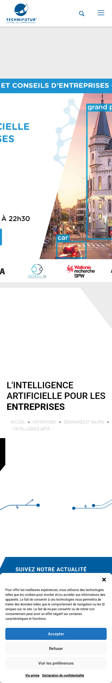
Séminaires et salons (84, 422)
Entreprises (45, 422)
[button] (104, 579)
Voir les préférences (56, 663)
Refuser (56, 648)
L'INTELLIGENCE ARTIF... (32, 429)
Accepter (56, 634)
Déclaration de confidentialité (63, 675)
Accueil (18, 422)
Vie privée (32, 675)
